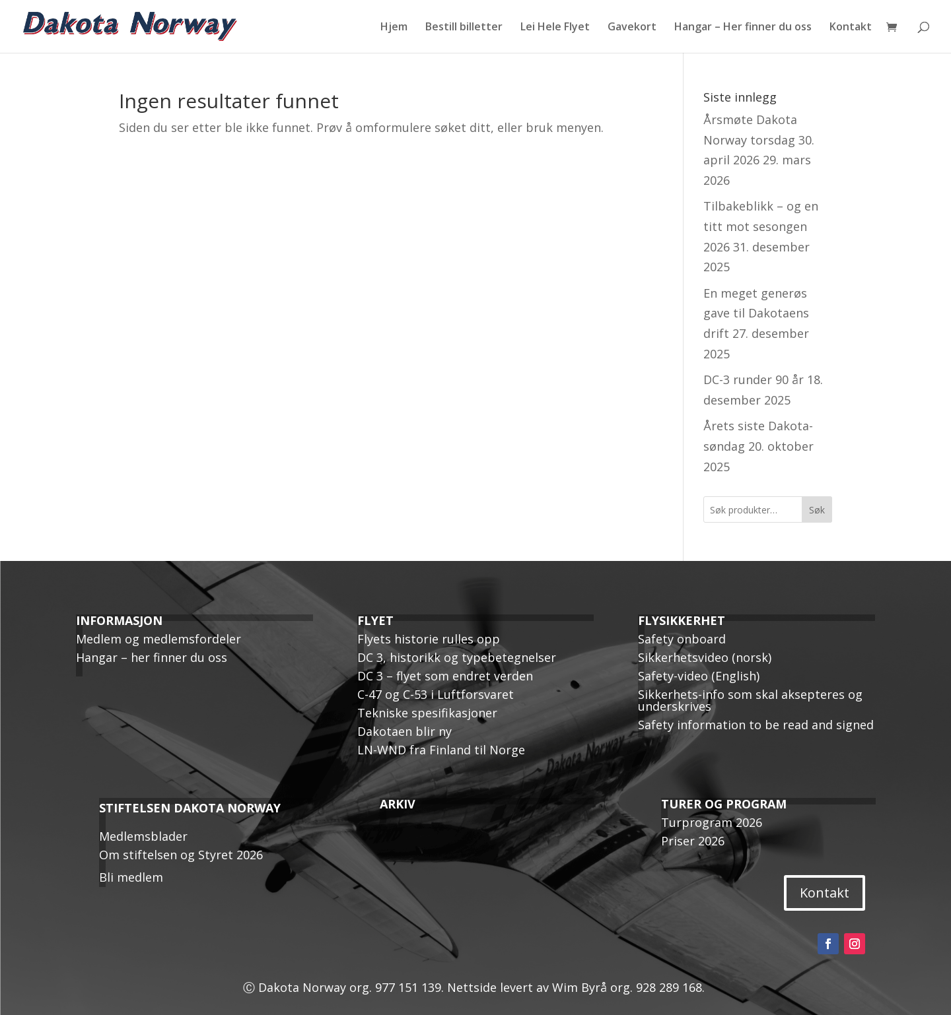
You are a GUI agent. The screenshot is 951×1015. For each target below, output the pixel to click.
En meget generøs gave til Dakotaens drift (756, 313)
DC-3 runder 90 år (753, 379)
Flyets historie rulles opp (428, 639)
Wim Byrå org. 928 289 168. (630, 987)
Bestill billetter (464, 28)
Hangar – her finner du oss (151, 657)
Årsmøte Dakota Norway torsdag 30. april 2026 (758, 140)
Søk (817, 510)
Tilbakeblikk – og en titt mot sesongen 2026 (760, 226)
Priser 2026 (692, 841)
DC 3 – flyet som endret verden (445, 676)
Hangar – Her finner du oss (743, 28)
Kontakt (850, 28)
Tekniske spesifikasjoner (427, 713)
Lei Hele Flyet (555, 28)
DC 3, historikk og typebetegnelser (456, 657)
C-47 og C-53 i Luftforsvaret (435, 694)
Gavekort (632, 28)
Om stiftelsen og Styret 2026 (181, 855)
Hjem (393, 28)
